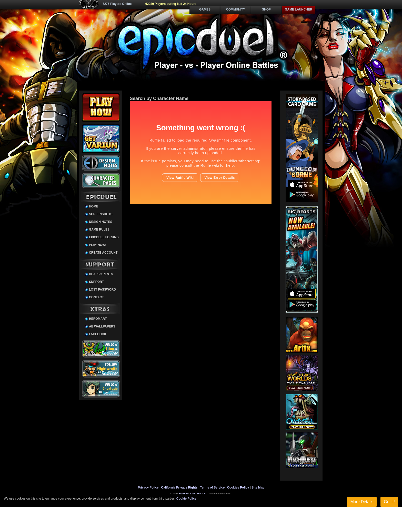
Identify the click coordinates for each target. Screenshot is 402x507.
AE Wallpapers (102, 326)
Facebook (97, 334)
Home (93, 206)
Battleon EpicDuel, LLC (193, 493)
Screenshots (100, 214)
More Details (362, 502)
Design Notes (100, 222)
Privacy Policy (148, 487)
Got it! (389, 502)
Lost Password (102, 289)
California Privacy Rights (179, 487)
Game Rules (99, 229)
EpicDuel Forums (104, 237)
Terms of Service (212, 487)
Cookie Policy (186, 498)
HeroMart (98, 319)
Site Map (258, 487)
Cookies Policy (238, 487)
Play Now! (97, 245)
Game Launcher (298, 9)
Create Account (103, 252)
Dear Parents (101, 274)
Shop (266, 9)
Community (235, 9)
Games (204, 9)
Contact (96, 297)
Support (96, 282)
